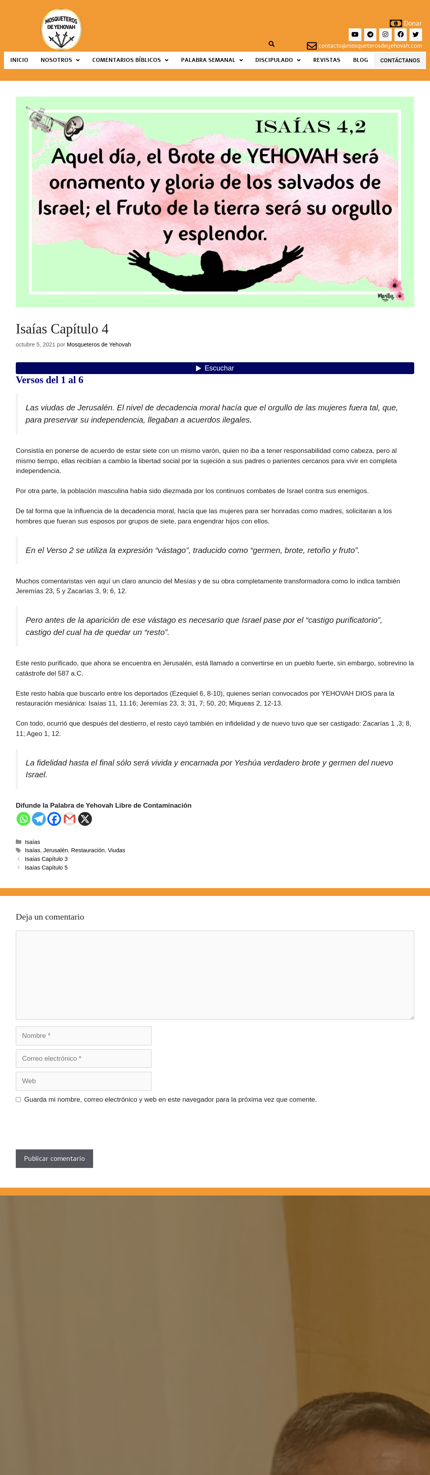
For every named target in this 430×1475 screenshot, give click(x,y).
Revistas (326, 60)
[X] (85, 819)
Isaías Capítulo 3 (46, 859)
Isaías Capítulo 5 (46, 867)
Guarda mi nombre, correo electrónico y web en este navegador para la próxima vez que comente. (170, 1099)
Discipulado (278, 60)
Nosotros (60, 60)
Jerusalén (55, 850)
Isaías (32, 842)
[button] (60, 60)
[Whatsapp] (23, 819)
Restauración (88, 850)
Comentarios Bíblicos (130, 60)
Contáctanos (400, 60)
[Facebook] (54, 819)
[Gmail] (70, 819)
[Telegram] (39, 819)
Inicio (19, 60)
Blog (360, 60)
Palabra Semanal (212, 60)
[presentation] (76, 1130)
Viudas (116, 850)
